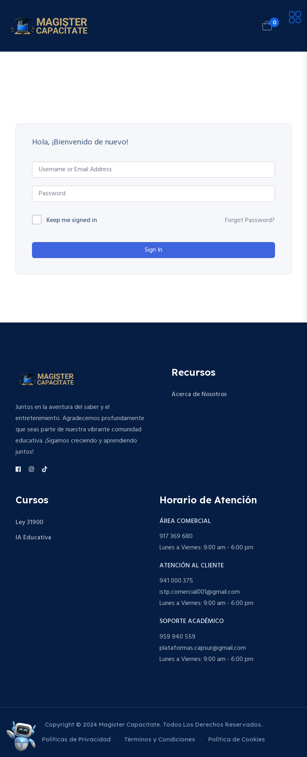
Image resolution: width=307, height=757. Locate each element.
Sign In (153, 250)
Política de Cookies (236, 739)
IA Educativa (33, 538)
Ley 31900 (29, 522)
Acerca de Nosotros (199, 394)
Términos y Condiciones (159, 739)
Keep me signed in (71, 221)
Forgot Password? (250, 220)
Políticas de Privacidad (76, 739)
